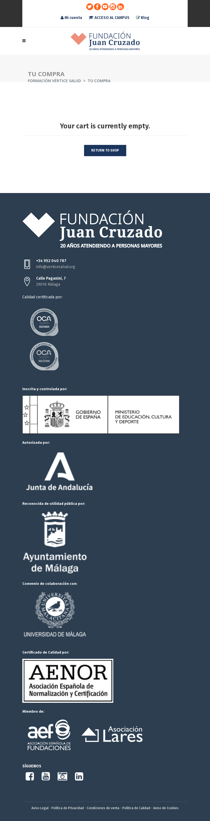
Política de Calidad (136, 808)
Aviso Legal (40, 808)
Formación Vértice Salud (54, 80)
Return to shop (105, 150)
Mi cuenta (71, 17)
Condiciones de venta (103, 808)
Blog (142, 17)
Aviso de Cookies (166, 808)
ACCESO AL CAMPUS (109, 17)
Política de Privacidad (68, 808)
